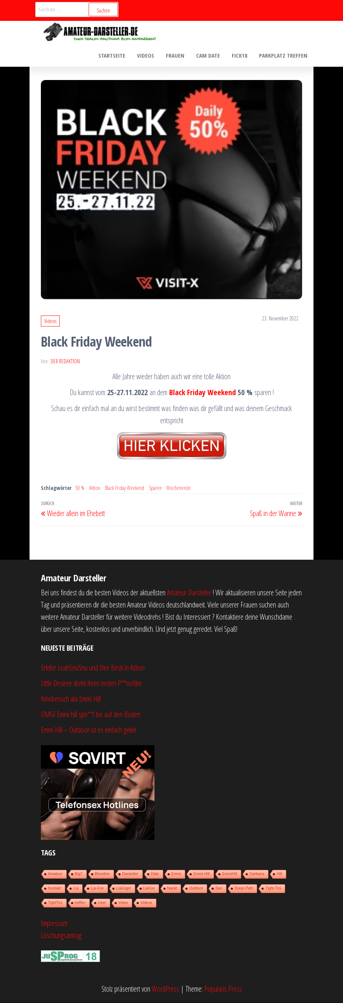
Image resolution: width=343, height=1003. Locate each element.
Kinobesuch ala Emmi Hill (71, 699)
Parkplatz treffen (283, 55)
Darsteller (130, 874)
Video (123, 903)
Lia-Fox (97, 889)
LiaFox (149, 889)
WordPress (165, 989)
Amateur (55, 874)
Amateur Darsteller (189, 593)
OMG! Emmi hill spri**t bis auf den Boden (90, 714)
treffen (80, 903)
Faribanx (256, 874)
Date (155, 874)
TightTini (55, 903)
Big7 (79, 874)
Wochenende (178, 488)
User (102, 903)
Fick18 (240, 55)
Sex (218, 889)
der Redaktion (65, 361)
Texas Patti (244, 889)
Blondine (102, 874)
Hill (279, 874)
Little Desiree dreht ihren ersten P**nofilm (91, 683)
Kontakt (54, 889)
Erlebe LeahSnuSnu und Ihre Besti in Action (93, 668)
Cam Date (209, 55)
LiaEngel (123, 889)
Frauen (176, 55)
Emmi (176, 874)
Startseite (114, 55)
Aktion (94, 488)
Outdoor (196, 889)
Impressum (54, 923)
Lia (75, 889)
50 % (79, 488)
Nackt (172, 889)
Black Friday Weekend (202, 393)
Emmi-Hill (201, 874)
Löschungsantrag (61, 936)
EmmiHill (229, 874)
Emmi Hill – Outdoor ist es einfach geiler (89, 730)
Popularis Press (223, 989)
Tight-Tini (273, 889)
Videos (147, 55)
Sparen (155, 488)
